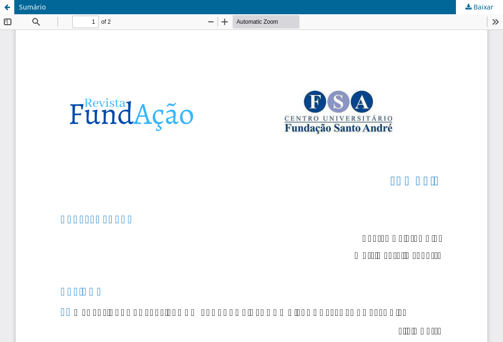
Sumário (32, 6)
